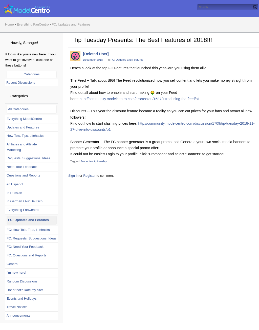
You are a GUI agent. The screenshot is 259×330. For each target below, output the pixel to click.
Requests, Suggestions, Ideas (28, 158)
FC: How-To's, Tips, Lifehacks (28, 230)
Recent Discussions (20, 82)
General (12, 264)
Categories (32, 74)
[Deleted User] (96, 54)
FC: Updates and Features (28, 220)
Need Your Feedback (22, 167)
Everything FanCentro (22, 210)
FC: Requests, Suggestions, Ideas (31, 238)
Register (89, 176)
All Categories (18, 109)
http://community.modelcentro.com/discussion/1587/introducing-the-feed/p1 (140, 99)
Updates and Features (23, 127)
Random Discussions (22, 281)
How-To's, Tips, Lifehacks (25, 136)
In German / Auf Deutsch (24, 201)
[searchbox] (228, 7)
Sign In (73, 176)
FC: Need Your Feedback (25, 247)
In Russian (14, 193)
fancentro (87, 161)
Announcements (18, 315)
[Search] (255, 7)
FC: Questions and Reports (27, 255)
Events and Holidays (22, 298)
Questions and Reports (23, 175)
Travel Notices (17, 307)
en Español (15, 184)
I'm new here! (16, 272)
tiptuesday (100, 161)
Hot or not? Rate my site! (25, 290)
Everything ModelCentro (24, 119)
